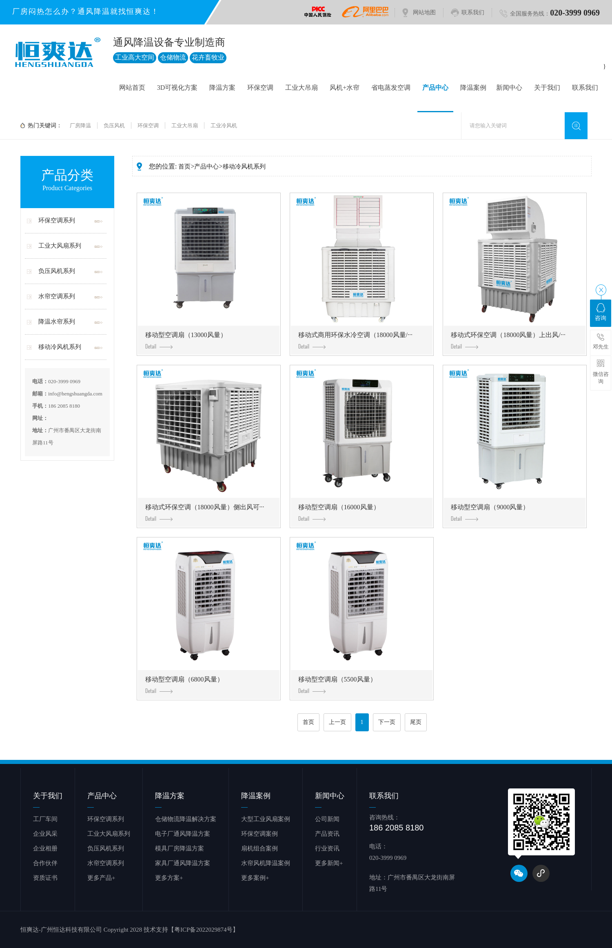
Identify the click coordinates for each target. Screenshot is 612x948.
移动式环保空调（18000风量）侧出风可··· (204, 512)
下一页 (386, 722)
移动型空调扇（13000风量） (186, 340)
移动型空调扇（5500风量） (337, 684)
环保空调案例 (259, 833)
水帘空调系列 (56, 296)
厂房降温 (80, 125)
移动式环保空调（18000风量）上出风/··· (508, 340)
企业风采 (45, 833)
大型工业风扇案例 (265, 819)
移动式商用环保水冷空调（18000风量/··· (355, 340)
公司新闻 (327, 819)
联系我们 (472, 12)
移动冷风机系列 (59, 347)
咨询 (600, 312)
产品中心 (435, 87)
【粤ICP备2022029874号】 (203, 929)
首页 (184, 166)
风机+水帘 (344, 87)
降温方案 (222, 87)
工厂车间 (45, 819)
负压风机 (114, 125)
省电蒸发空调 (390, 87)
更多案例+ (255, 878)
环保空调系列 (56, 220)
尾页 (415, 722)
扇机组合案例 (259, 848)
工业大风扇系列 (59, 245)
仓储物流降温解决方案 (185, 819)
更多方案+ (169, 878)
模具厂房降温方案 (179, 848)
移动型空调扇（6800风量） (184, 684)
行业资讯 (327, 848)
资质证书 (45, 878)
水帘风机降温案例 (265, 863)
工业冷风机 (224, 125)
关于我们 (547, 87)
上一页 (337, 722)
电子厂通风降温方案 (182, 833)
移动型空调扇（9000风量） (490, 512)
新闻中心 (509, 87)
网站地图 (424, 12)
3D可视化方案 (177, 87)
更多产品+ (101, 878)
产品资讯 (327, 833)
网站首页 (132, 87)
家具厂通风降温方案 (182, 863)
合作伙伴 (45, 863)
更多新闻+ (329, 863)
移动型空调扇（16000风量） (339, 512)
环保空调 (260, 87)
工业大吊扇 (301, 87)
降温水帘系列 (56, 321)
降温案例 (473, 87)
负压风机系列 (56, 271)
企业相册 (45, 848)
